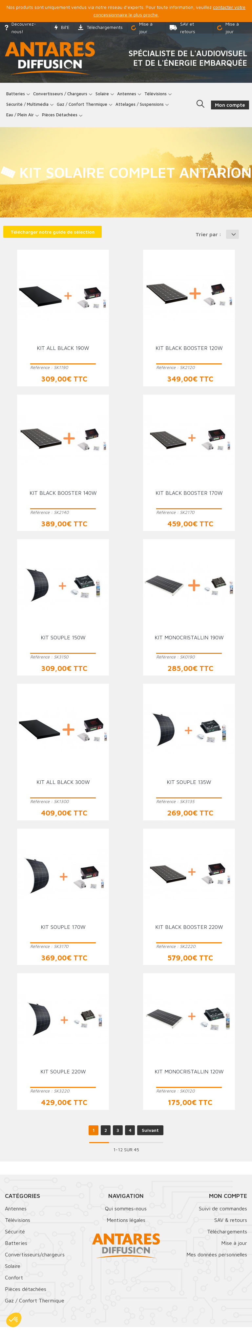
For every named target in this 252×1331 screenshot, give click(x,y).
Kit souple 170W (63, 931)
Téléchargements (100, 27)
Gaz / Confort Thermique (34, 1304)
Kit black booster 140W (63, 497)
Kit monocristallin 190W (189, 641)
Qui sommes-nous (126, 1212)
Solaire (104, 95)
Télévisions (157, 95)
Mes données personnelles (216, 1258)
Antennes (128, 95)
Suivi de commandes (223, 1212)
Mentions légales (126, 1224)
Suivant (150, 1134)
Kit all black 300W (63, 786)
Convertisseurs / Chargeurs (62, 95)
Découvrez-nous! (20, 27)
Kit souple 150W (63, 641)
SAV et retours (182, 27)
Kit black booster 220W (189, 931)
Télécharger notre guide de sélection (52, 236)
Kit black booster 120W (189, 352)
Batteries (17, 95)
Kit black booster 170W (189, 497)
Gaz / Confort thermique (84, 106)
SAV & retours (230, 1224)
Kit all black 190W (63, 352)
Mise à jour (142, 27)
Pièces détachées (61, 117)
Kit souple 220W (63, 1075)
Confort (14, 1281)
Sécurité (15, 1235)
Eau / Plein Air (22, 117)
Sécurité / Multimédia (29, 106)
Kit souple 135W (189, 786)
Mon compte (228, 1199)
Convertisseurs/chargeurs (35, 1258)
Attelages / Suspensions (141, 106)
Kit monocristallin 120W (189, 1075)
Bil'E (62, 27)
